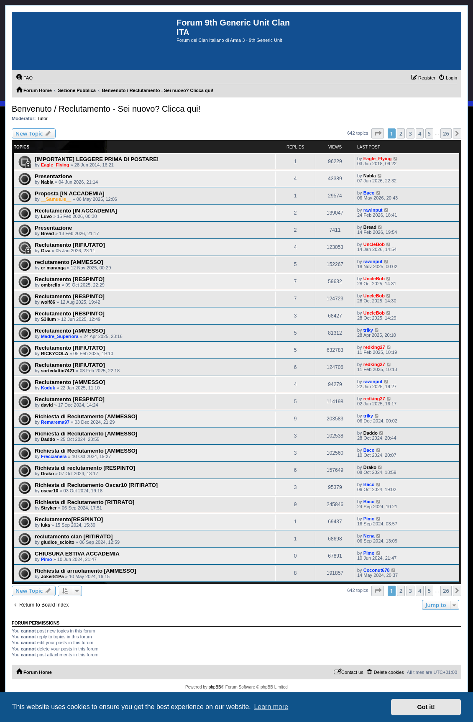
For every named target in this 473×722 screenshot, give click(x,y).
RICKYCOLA (54, 353)
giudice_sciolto (57, 542)
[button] (377, 133)
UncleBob (374, 244)
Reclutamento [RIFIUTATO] (70, 245)
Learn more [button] (271, 706)
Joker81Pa (52, 576)
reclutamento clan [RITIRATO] (73, 536)
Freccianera (54, 456)
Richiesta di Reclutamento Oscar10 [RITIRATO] (96, 485)
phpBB (215, 687)
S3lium (48, 319)
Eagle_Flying (55, 164)
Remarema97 (55, 422)
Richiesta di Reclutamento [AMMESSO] (86, 416)
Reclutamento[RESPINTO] (69, 519)
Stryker (49, 507)
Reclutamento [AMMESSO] (70, 331)
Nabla (47, 181)
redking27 (374, 347)
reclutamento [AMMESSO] (69, 262)
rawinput (373, 210)
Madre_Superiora (60, 336)
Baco (369, 192)
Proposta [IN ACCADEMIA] (70, 193)
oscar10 (50, 490)
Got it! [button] (426, 707)
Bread (47, 233)
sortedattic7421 (58, 370)
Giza (46, 250)
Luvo (46, 216)
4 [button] (419, 133)
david (47, 404)
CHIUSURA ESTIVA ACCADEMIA (77, 553)
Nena (369, 535)
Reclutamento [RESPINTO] (70, 279)
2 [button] (400, 133)
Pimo (369, 518)
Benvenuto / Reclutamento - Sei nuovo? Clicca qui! (106, 108)
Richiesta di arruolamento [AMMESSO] (85, 571)
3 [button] (410, 133)
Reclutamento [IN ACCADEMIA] (76, 210)
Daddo (48, 439)
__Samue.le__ (56, 199)
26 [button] (446, 133)
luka (45, 524)
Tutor (42, 118)
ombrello (50, 284)
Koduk (48, 387)
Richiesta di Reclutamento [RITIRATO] (84, 502)
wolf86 (48, 302)
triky (368, 330)
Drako (47, 473)
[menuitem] (24, 78)
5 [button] (429, 133)
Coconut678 (376, 570)
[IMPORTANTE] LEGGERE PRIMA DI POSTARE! (97, 159)
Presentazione (53, 176)
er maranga (53, 267)
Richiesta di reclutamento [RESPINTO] (85, 468)
